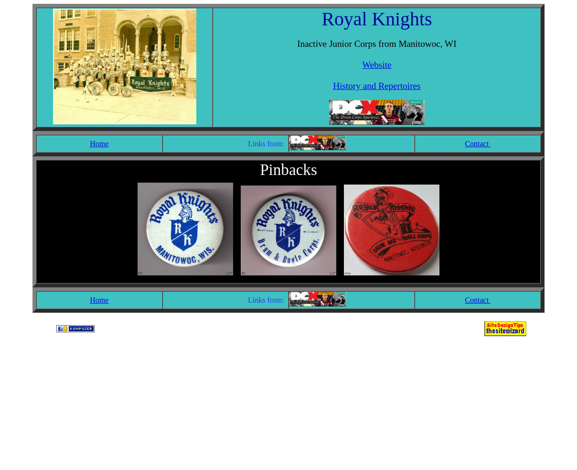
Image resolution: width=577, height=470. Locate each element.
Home (99, 144)
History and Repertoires (376, 86)
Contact (478, 144)
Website (376, 65)
